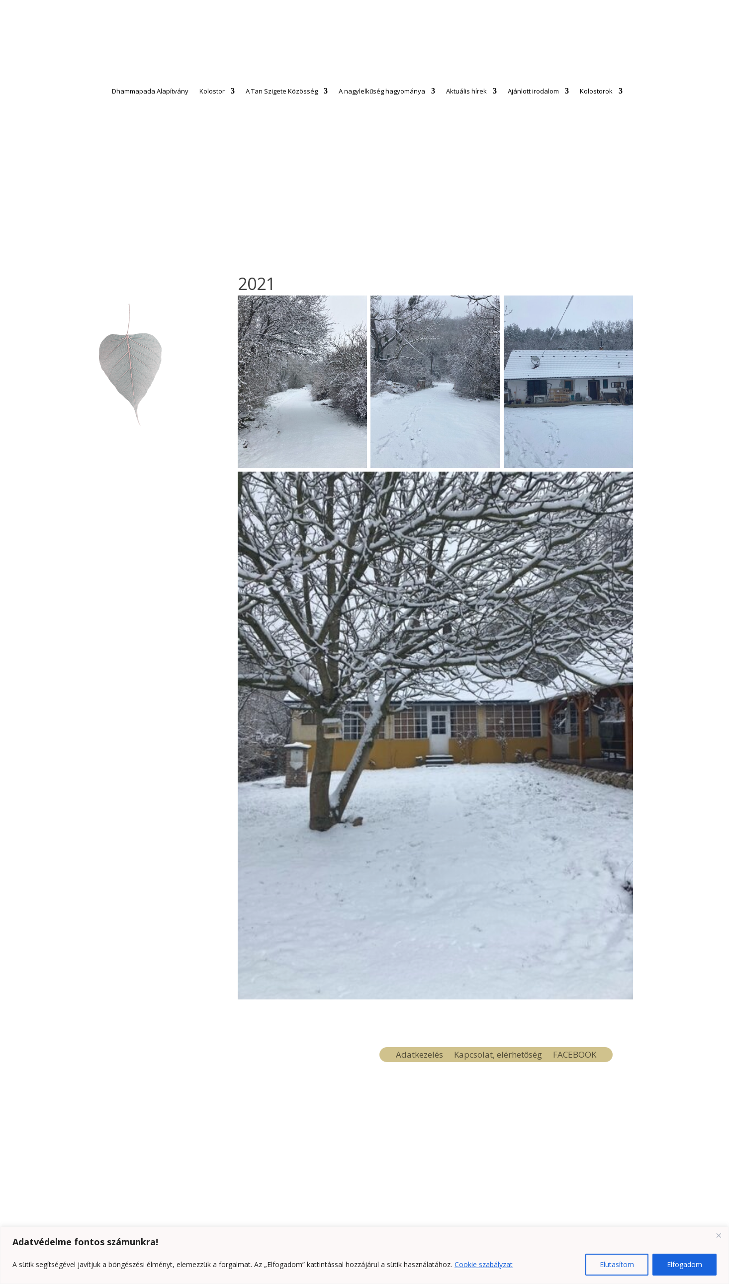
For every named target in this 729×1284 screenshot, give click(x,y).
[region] (364, 1255)
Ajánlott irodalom (533, 91)
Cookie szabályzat (484, 1264)
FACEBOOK (574, 1055)
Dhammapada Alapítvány (150, 91)
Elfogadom (684, 1264)
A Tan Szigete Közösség (282, 91)
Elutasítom (617, 1264)
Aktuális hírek (466, 91)
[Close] (719, 1235)
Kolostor (212, 91)
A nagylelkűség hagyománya (382, 91)
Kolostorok (596, 91)
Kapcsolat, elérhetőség (498, 1055)
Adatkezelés (419, 1055)
